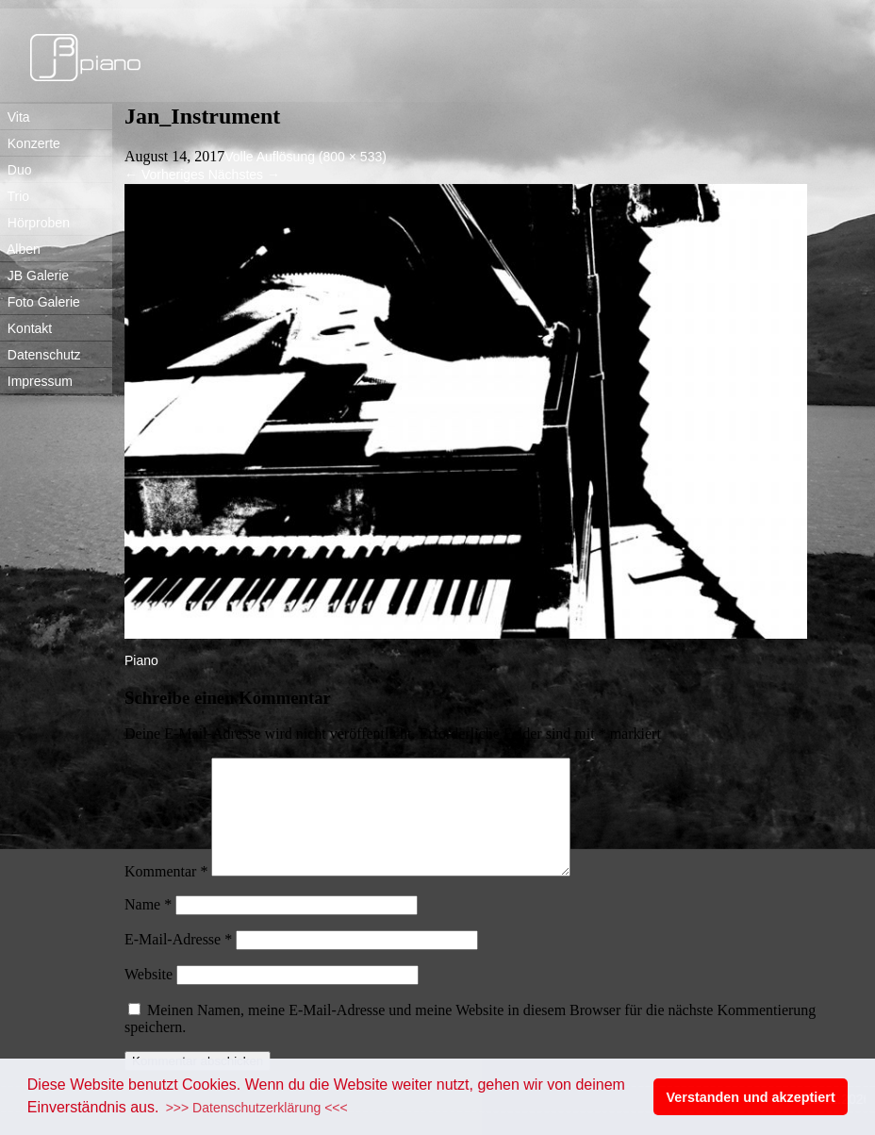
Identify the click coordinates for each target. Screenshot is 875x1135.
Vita (15, 117)
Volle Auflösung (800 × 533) (305, 156)
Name (148, 927)
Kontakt (26, 328)
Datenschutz (40, 354)
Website (148, 997)
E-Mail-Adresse (178, 962)
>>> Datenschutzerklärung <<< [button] (257, 1107)
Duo (15, 169)
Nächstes (244, 174)
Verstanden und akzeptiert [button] (751, 1097)
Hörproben (35, 222)
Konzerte (30, 143)
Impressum (36, 381)
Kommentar (165, 894)
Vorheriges (164, 174)
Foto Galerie (40, 301)
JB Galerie (34, 275)
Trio (14, 196)
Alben (20, 249)
